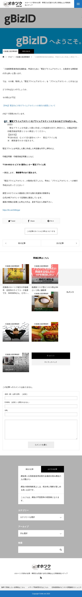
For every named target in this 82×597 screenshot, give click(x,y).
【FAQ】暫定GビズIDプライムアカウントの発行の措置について (29, 105)
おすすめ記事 (52, 469)
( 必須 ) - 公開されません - (17, 402)
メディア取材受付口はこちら (38, 587)
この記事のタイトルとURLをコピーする (41, 231)
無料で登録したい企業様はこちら (13, 587)
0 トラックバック (51, 362)
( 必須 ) (16, 394)
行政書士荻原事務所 (10, 51)
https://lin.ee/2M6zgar (11, 210)
